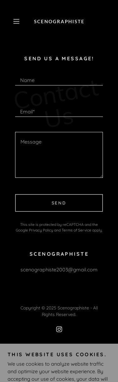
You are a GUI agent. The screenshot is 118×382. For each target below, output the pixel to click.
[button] (17, 21)
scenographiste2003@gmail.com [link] (59, 269)
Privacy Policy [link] (41, 230)
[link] (59, 21)
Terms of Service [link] (76, 230)
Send (59, 203)
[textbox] (59, 77)
